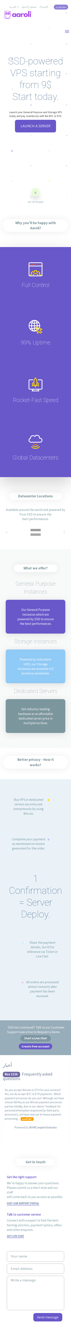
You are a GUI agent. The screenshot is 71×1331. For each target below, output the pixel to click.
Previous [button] (6, 532)
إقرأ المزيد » (27, 1119)
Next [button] (64, 532)
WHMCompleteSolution (43, 1127)
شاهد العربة (61, 7)
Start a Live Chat (35, 1038)
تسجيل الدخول (29, 6)
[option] (35, 532)
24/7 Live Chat (15, 1236)
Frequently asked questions (27, 1076)
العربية (14, 6)
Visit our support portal (23, 1203)
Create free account (35, 1046)
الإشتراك (43, 6)
